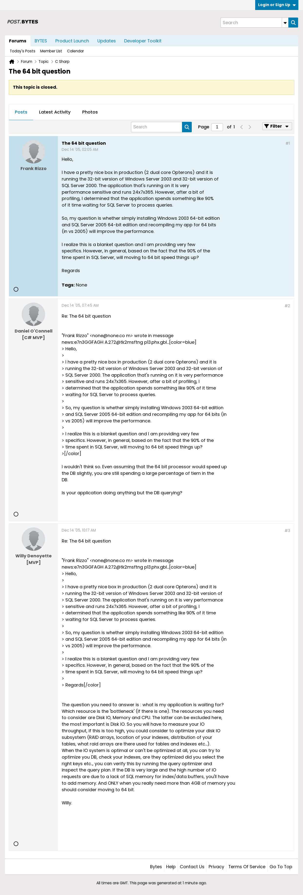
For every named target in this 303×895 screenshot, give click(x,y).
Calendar (75, 51)
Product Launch (72, 41)
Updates (106, 41)
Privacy (216, 867)
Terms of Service (246, 867)
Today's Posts (22, 51)
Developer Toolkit (143, 41)
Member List (51, 51)
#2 (287, 305)
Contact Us (192, 867)
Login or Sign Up (277, 4)
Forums (17, 41)
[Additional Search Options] (285, 23)
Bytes (156, 867)
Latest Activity (55, 112)
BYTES (41, 41)
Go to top (281, 867)
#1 (287, 143)
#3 (287, 530)
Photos (90, 112)
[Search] (254, 23)
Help (171, 867)
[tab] (21, 112)
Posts (21, 112)
